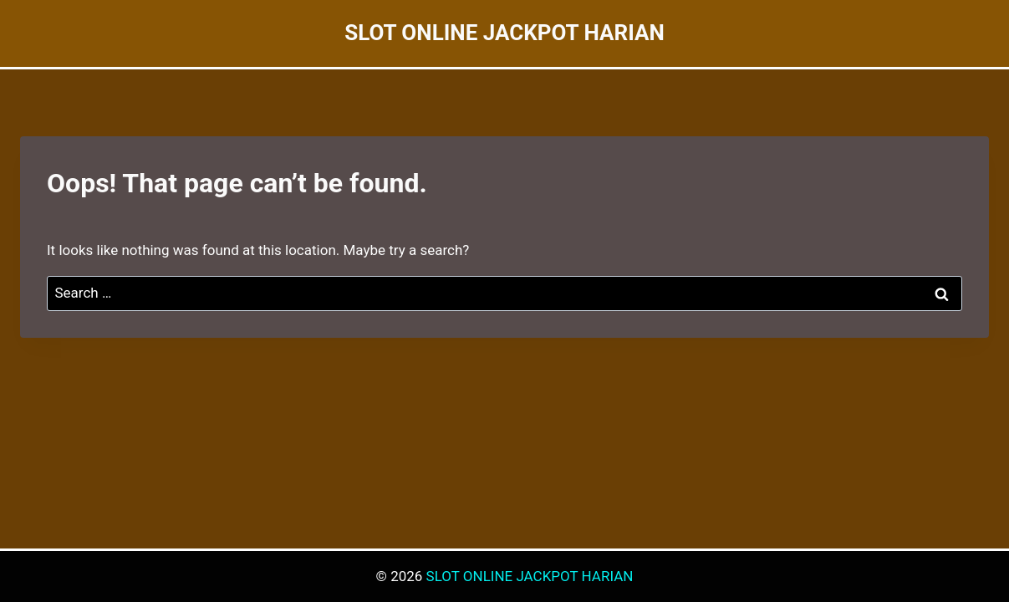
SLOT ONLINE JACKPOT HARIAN (530, 576)
